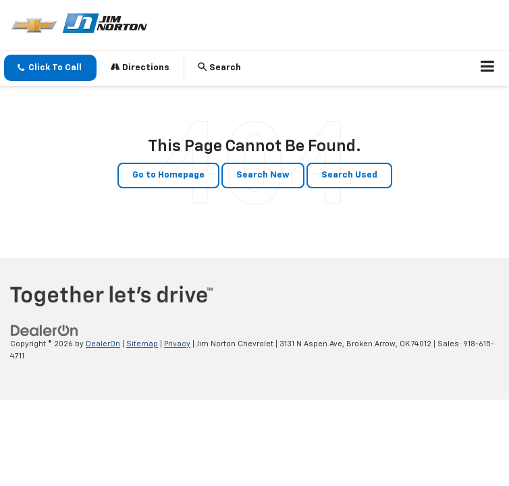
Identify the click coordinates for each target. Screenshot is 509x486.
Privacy (177, 344)
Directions (140, 67)
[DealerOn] (44, 330)
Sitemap (142, 344)
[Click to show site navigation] (487, 68)
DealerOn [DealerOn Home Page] (103, 344)
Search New (263, 175)
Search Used (349, 175)
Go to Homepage (168, 175)
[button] (50, 68)
